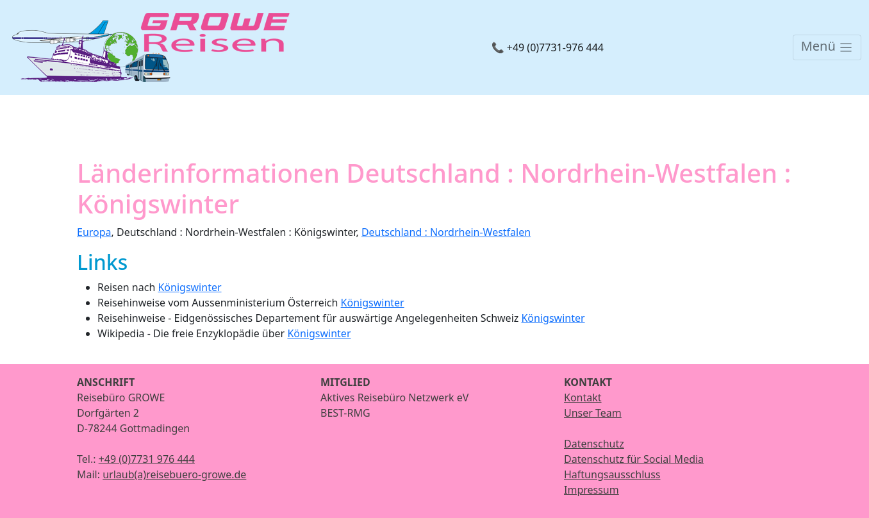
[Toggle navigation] (827, 47)
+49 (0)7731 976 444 (147, 459)
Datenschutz (594, 444)
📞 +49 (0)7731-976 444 (548, 47)
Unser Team (593, 413)
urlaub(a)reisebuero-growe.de (174, 474)
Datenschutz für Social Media (634, 459)
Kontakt (583, 397)
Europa (94, 232)
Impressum (591, 490)
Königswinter (189, 287)
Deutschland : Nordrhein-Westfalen (446, 232)
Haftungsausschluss (612, 474)
